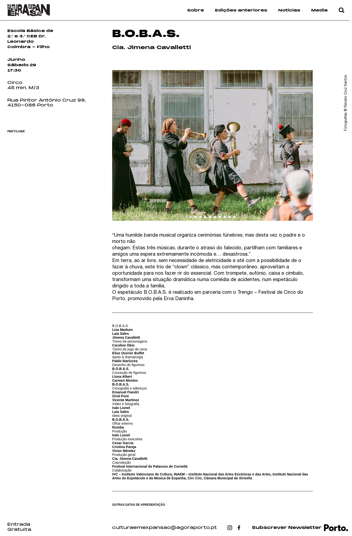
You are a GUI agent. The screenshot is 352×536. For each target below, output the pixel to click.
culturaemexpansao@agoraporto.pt (164, 527)
